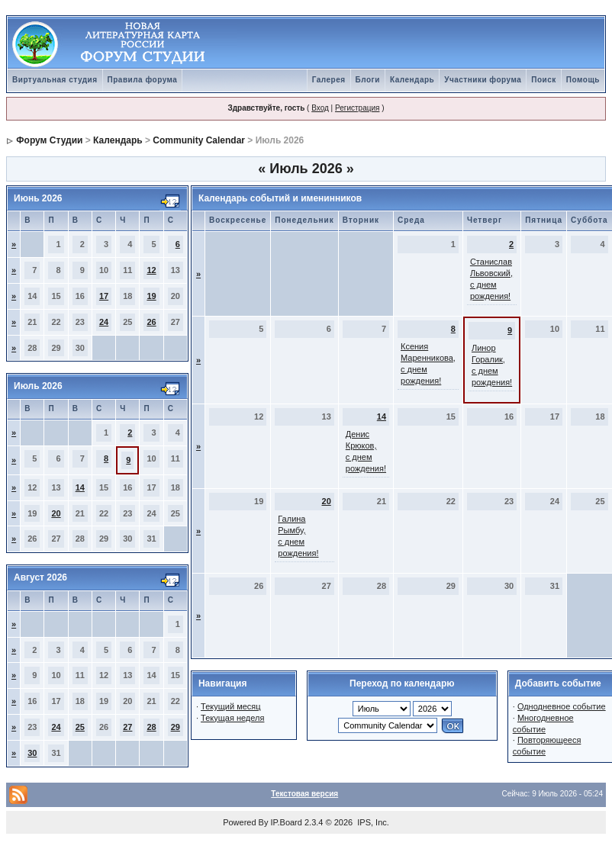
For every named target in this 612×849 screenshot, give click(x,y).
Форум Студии (49, 140)
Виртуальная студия (55, 80)
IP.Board (286, 822)
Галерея (329, 80)
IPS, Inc (372, 822)
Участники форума (482, 80)
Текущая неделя (232, 717)
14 (80, 487)
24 (103, 321)
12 (151, 270)
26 (151, 321)
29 (175, 727)
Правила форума (143, 80)
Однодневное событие (561, 706)
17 (103, 296)
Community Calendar (199, 140)
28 (151, 727)
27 (127, 727)
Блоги (368, 80)
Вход (320, 108)
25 (80, 727)
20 (55, 513)
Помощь (583, 80)
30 (32, 752)
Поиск (543, 80)
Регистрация (357, 108)
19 (151, 296)
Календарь (412, 80)
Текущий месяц (231, 706)
